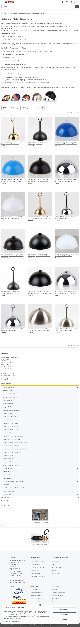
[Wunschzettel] (67, 2)
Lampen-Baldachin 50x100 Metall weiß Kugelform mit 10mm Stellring (66, 255)
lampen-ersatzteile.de (37, 599)
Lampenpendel (7, 468)
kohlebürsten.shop (36, 592)
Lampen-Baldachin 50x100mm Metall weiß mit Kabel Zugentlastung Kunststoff (12, 217)
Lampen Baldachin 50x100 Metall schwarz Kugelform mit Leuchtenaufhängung (11, 292)
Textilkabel (4, 501)
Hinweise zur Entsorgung (38, 567)
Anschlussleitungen (8, 387)
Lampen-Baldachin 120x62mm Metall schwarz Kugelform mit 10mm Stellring (39, 292)
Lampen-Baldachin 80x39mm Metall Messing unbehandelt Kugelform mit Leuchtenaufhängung (39, 217)
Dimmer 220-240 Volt (9, 394)
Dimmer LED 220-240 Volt (10, 397)
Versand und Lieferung (37, 561)
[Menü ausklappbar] (2, 1)
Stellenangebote (35, 573)
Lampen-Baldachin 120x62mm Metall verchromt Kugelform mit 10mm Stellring (66, 292)
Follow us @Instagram (58, 592)
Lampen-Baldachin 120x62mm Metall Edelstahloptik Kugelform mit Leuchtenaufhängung (66, 329)
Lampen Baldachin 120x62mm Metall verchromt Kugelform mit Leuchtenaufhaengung (12, 329)
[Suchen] (38, 6)
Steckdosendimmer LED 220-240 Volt (13, 488)
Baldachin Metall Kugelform (12, 439)
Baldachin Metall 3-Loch (11, 426)
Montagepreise (7, 478)
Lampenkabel (7, 462)
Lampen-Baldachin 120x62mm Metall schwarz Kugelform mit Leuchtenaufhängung (39, 143)
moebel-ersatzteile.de (37, 602)
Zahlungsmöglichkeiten (38, 576)
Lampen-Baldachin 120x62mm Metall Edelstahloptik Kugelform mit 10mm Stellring (39, 329)
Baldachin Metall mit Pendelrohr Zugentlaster (17, 442)
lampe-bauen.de (36, 596)
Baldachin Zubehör (9, 455)
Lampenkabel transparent (10, 465)
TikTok (54, 602)
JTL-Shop (71, 625)
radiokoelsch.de (35, 589)
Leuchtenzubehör (6, 383)
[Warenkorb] (74, 2)
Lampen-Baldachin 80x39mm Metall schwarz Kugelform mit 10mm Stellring (12, 255)
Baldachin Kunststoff (10, 416)
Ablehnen (64, 619)
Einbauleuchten (7, 400)
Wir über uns (35, 570)
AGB (53, 564)
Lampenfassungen (8, 459)
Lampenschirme (7, 472)
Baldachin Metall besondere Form (13, 436)
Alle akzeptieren (64, 609)
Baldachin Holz (8, 413)
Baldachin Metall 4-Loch (11, 429)
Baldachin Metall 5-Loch (11, 433)
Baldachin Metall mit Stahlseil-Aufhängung (16, 449)
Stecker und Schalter (9, 491)
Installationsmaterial (9, 403)
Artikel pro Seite (28, 108)
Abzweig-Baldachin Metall (11, 410)
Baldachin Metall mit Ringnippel (13, 446)
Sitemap (54, 570)
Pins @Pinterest (56, 599)
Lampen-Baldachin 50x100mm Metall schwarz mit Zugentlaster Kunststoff (39, 180)
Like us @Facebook (57, 596)
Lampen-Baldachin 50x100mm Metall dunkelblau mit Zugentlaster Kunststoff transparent (66, 143)
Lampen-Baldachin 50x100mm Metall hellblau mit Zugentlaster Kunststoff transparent (12, 180)
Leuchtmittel (5, 497)
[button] (63, 2)
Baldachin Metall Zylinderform (12, 452)
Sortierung (14, 108)
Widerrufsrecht (35, 564)
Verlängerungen (7, 494)
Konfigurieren (64, 614)
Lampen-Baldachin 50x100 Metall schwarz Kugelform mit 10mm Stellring (39, 255)
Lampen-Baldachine (9, 407)
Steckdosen (6, 484)
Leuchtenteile (7, 475)
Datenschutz (15, 621)
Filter (5, 108)
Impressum (7, 621)
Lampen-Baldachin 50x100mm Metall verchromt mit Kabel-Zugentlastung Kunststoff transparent (66, 180)
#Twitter (54, 589)
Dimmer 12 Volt (7, 390)
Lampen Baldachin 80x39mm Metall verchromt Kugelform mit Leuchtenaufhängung (65, 217)
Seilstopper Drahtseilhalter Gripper (13, 481)
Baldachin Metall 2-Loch (11, 423)
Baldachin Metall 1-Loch (11, 420)
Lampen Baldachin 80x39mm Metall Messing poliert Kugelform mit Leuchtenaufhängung (11, 143)
